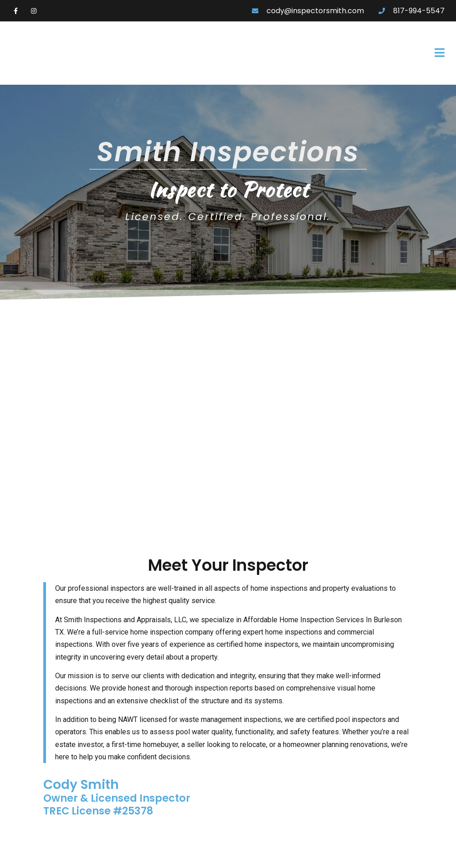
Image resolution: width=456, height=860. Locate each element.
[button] (316, 53)
